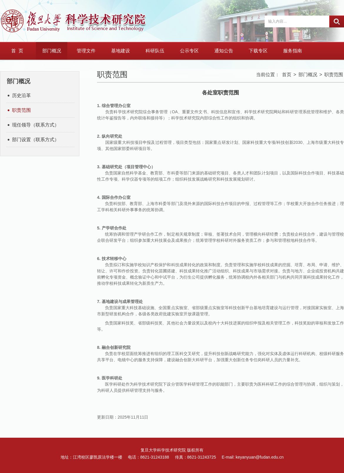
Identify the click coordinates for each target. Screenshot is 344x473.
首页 (286, 74)
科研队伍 (155, 50)
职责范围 (21, 110)
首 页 (17, 50)
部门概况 (51, 50)
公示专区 (189, 50)
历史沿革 (21, 95)
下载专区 (258, 50)
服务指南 (292, 50)
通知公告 (223, 50)
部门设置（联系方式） (35, 139)
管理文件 (86, 50)
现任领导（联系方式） (35, 124)
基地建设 (120, 50)
